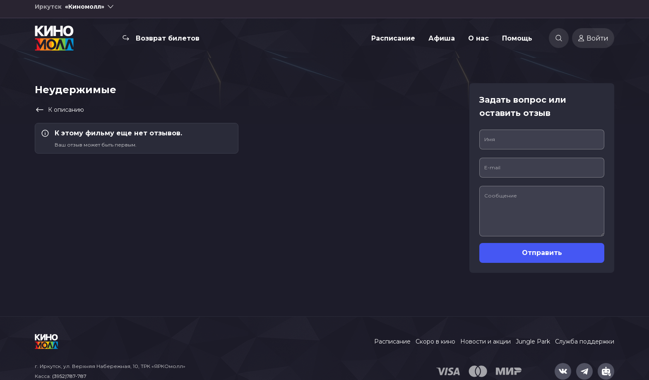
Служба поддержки (584, 341)
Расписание (393, 43)
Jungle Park (533, 341)
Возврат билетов (168, 43)
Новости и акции (485, 341)
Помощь (517, 43)
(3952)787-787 (69, 376)
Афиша (441, 43)
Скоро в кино (435, 341)
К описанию (59, 110)
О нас (478, 43)
